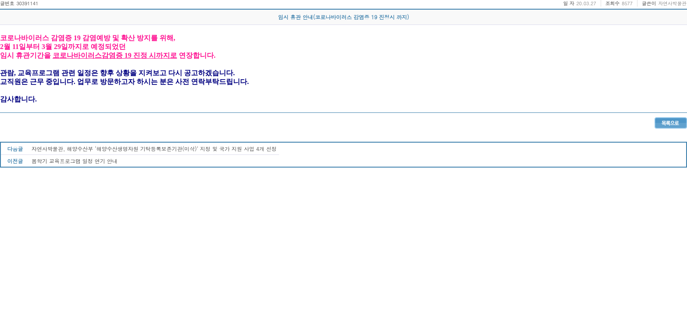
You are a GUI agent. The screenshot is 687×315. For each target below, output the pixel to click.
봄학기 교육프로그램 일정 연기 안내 (74, 160)
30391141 (27, 3)
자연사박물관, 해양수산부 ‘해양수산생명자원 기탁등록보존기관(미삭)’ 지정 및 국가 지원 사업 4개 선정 (154, 148)
